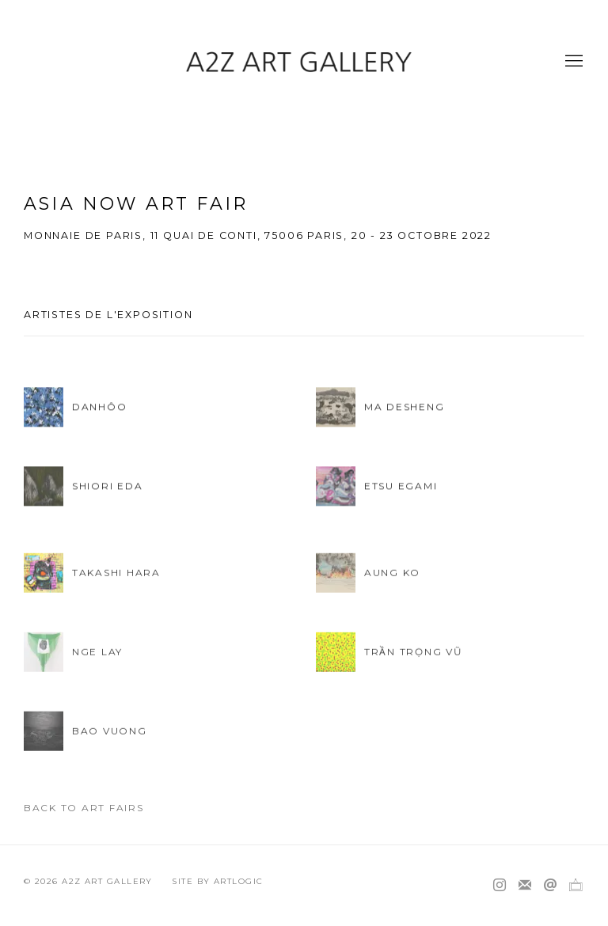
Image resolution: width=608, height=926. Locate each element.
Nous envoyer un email (550, 885)
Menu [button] (572, 62)
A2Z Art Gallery (304, 61)
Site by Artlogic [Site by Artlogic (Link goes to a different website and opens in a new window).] (217, 881)
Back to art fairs (84, 808)
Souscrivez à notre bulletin (525, 885)
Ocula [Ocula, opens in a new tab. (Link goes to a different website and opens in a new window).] (575, 885)
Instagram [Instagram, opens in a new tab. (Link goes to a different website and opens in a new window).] (499, 885)
